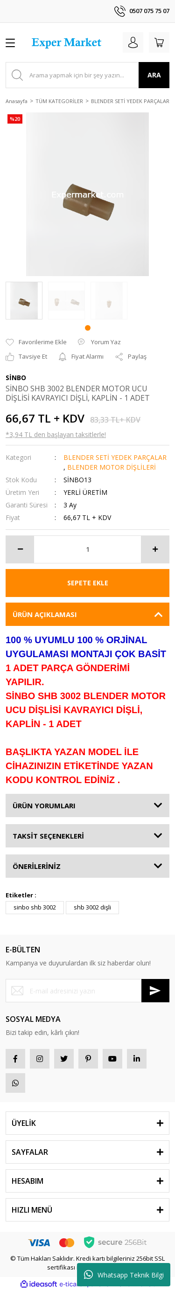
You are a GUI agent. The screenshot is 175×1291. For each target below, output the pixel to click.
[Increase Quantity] (155, 549)
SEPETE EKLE (87, 582)
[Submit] (155, 990)
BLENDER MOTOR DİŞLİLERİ (111, 467)
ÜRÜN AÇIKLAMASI (45, 614)
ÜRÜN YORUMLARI (44, 805)
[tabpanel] (24, 300)
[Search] (87, 75)
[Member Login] (133, 42)
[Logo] (67, 42)
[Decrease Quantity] (20, 549)
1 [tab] (88, 328)
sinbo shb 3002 (35, 907)
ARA (154, 74)
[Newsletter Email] (87, 990)
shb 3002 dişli (92, 907)
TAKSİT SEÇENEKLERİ (48, 835)
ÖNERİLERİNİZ (37, 866)
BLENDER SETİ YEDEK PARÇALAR (115, 457)
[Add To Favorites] (36, 342)
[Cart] (159, 42)
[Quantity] (87, 549)
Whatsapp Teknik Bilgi (124, 1275)
